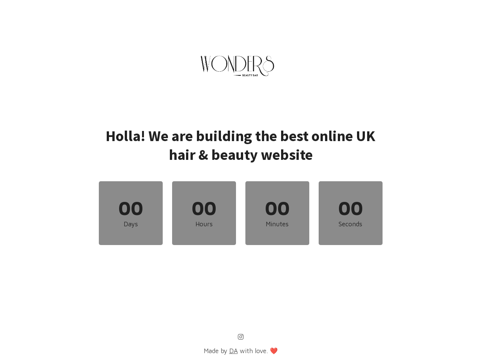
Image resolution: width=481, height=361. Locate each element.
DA (233, 351)
